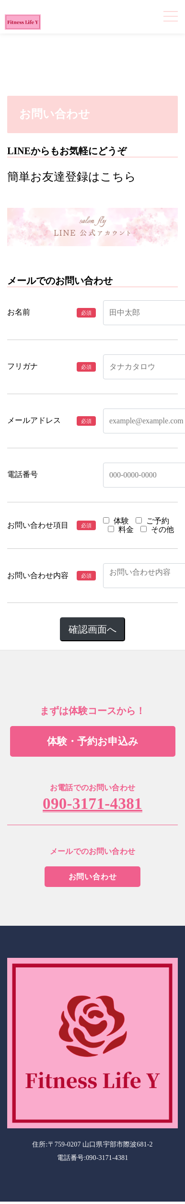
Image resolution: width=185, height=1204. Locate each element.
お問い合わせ (93, 877)
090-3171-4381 (92, 804)
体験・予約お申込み (93, 741)
